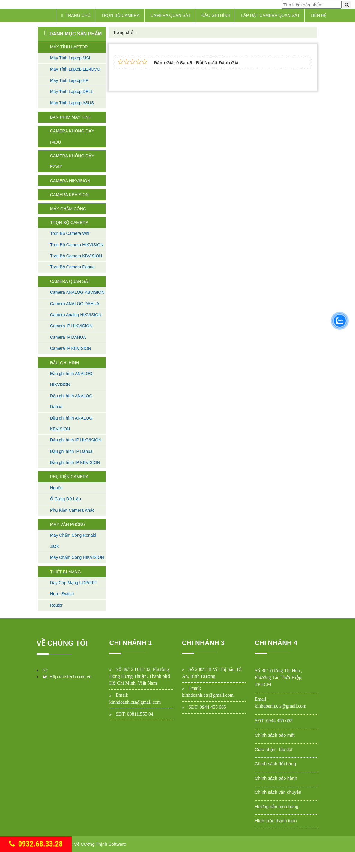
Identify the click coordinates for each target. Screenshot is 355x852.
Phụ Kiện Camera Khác (72, 510)
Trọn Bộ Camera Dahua (72, 267)
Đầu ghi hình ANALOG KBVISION (71, 423)
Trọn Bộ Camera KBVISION (76, 255)
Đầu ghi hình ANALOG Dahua (71, 401)
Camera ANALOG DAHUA (74, 303)
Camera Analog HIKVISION (75, 314)
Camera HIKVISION (70, 180)
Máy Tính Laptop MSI (70, 58)
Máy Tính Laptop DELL (71, 91)
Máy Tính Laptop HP (69, 80)
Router (56, 605)
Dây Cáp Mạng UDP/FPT (73, 582)
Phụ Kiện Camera (69, 476)
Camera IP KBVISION (70, 348)
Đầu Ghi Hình (215, 15)
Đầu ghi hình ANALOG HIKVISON (71, 379)
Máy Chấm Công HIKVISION (77, 557)
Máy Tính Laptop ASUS (72, 102)
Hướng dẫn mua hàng (277, 806)
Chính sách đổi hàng (275, 763)
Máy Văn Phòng (67, 524)
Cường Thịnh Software (103, 844)
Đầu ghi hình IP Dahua (71, 451)
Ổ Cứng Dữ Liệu (65, 498)
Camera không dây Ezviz (72, 161)
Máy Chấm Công (68, 208)
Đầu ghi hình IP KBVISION (75, 462)
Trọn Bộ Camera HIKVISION (76, 244)
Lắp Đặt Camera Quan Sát (270, 15)
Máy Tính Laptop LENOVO (75, 69)
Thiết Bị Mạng (65, 571)
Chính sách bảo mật (275, 735)
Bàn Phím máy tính (70, 117)
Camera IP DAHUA (68, 337)
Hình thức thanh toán (276, 820)
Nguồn (56, 487)
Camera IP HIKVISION (71, 325)
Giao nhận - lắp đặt (274, 749)
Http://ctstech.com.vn (70, 676)
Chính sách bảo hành (276, 778)
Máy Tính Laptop (69, 46)
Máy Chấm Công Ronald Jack (73, 540)
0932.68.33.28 (36, 844)
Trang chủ (76, 15)
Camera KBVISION (69, 194)
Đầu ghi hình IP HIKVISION (75, 440)
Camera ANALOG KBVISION (77, 292)
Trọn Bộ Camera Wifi (69, 233)
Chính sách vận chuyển (278, 792)
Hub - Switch (62, 593)
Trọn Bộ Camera (120, 15)
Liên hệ (319, 15)
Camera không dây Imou (72, 136)
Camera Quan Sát (171, 15)
